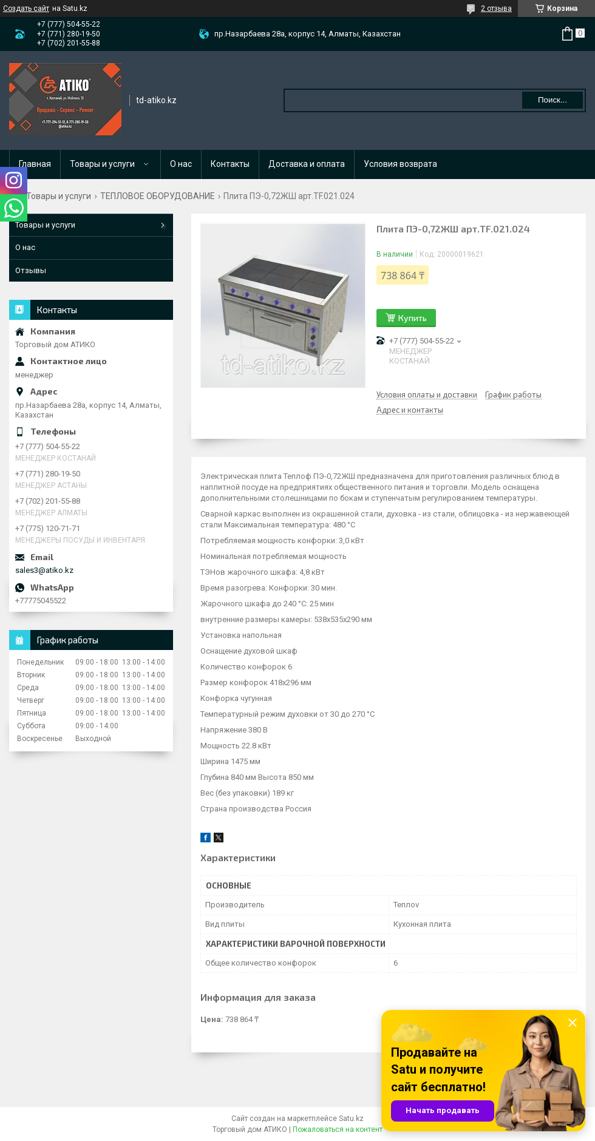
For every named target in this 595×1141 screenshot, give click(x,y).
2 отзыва (496, 8)
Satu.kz (351, 1118)
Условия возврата (400, 164)
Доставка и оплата (306, 164)
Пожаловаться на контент (337, 1129)
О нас (181, 164)
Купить (412, 318)
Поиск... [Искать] (552, 99)
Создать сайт (26, 8)
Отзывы (30, 270)
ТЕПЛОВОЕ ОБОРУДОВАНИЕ (157, 196)
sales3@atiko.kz (44, 570)
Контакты (230, 164)
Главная (35, 164)
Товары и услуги (102, 164)
